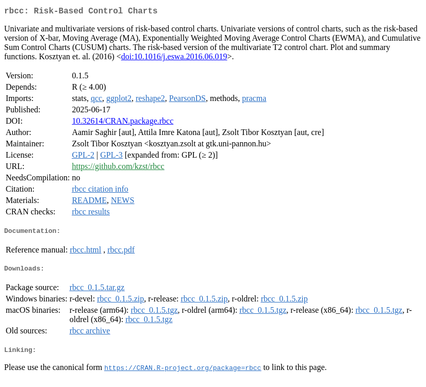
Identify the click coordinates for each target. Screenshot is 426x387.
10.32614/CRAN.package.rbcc (122, 123)
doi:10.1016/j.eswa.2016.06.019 (174, 58)
